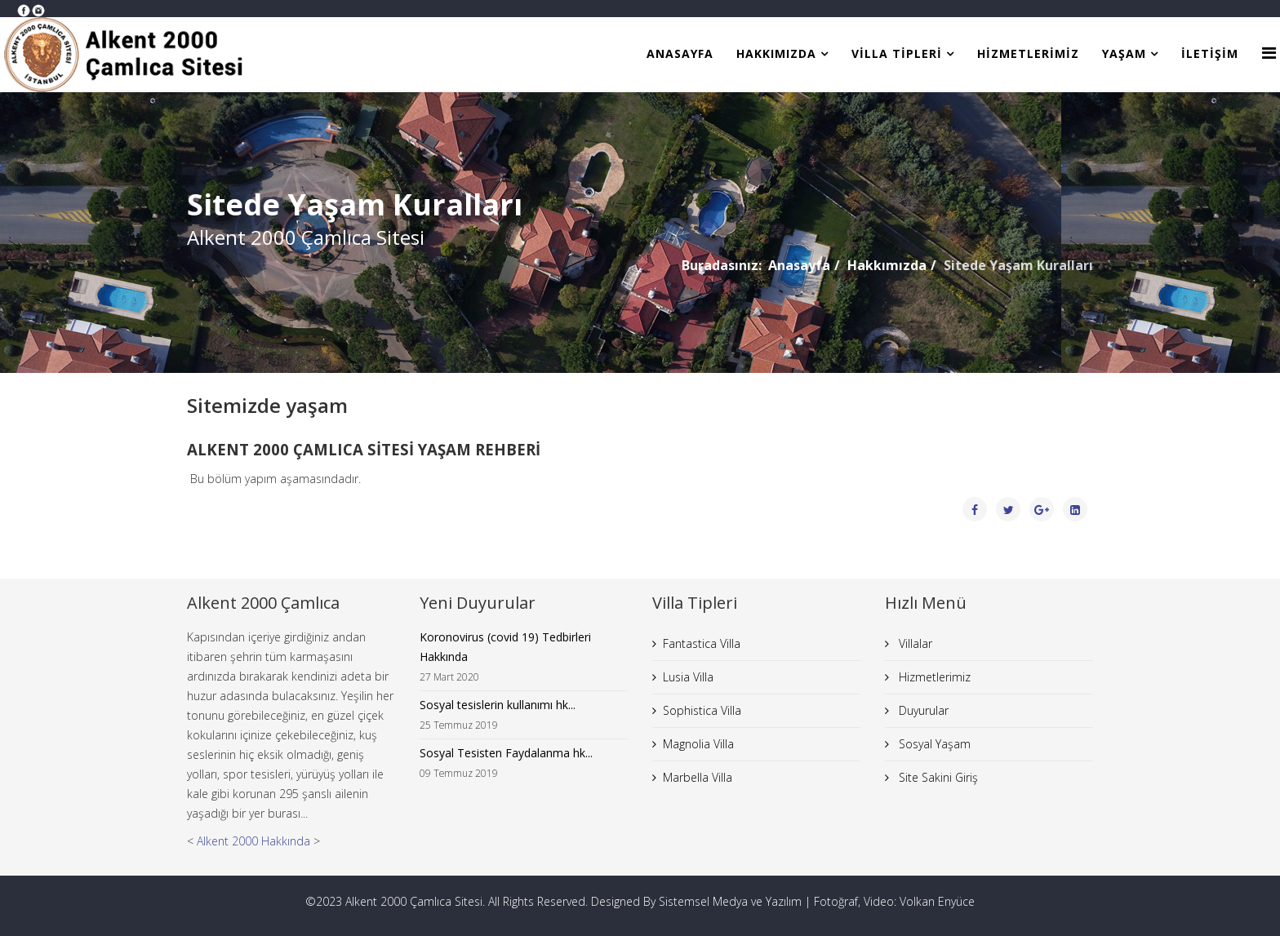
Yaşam (1124, 53)
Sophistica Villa (702, 710)
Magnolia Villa (698, 744)
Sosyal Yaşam (933, 744)
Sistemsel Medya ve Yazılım (730, 901)
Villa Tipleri (896, 53)
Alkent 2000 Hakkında (253, 841)
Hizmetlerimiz (1028, 53)
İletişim (1209, 53)
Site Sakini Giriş (937, 777)
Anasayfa (680, 53)
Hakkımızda (776, 53)
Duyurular (922, 710)
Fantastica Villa (701, 643)
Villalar (914, 643)
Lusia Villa (688, 677)
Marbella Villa (697, 777)
